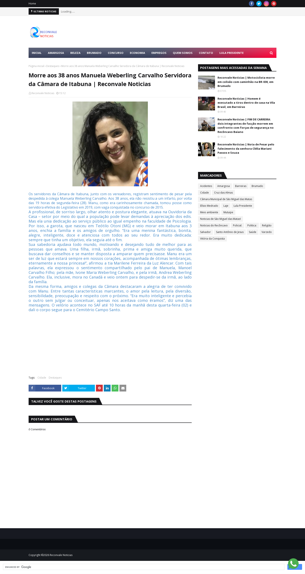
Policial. (237, 225)
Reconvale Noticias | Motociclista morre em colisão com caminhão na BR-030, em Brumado (246, 82)
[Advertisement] (199, 31)
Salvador (205, 232)
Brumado (257, 186)
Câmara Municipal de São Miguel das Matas (226, 199)
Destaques (52, 66)
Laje (225, 206)
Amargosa (223, 186)
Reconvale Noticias (43, 93)
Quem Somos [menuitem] (183, 53)
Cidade (41, 377)
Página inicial (36, 66)
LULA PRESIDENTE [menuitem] (231, 53)
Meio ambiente (209, 212)
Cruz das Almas (223, 192)
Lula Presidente (243, 206)
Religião (267, 225)
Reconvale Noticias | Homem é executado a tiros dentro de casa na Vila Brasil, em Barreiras (246, 103)
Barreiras (240, 186)
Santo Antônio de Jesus (230, 232)
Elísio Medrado (209, 206)
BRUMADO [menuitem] (94, 53)
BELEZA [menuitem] (75, 53)
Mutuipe (228, 212)
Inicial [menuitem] (37, 53)
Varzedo (267, 232)
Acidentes (206, 186)
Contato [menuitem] (206, 53)
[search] (143, 567)
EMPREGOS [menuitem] (158, 53)
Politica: (252, 225)
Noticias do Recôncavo (214, 225)
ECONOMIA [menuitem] (137, 53)
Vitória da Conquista (212, 238)
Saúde (252, 232)
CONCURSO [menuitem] (115, 53)
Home (32, 3)
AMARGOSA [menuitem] (56, 53)
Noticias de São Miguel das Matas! (220, 219)
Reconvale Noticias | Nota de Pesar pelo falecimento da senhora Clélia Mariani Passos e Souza (246, 148)
